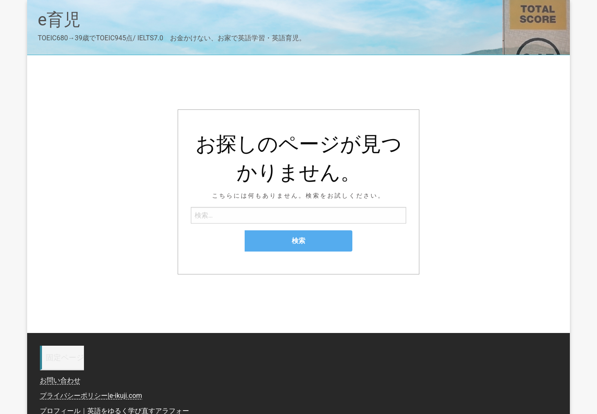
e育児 (59, 20)
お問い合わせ (60, 380)
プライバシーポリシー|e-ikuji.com (91, 396)
